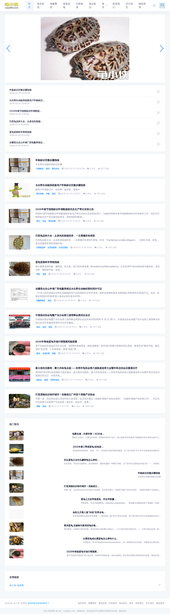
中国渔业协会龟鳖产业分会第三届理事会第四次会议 (62, 315)
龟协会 (39, 380)
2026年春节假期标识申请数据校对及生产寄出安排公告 (64, 209)
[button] (82, 79)
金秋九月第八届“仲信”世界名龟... (89, 512)
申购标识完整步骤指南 (20, 90)
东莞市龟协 (54, 380)
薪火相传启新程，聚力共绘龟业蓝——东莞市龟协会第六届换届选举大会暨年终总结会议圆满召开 (86, 368)
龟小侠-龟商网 (16, 585)
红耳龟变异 (52, 247)
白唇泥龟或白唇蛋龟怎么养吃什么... (100, 538)
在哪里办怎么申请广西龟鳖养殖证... (27, 142)
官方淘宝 (150, 603)
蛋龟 (38, 274)
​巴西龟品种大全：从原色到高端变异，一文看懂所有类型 (65, 235)
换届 (46, 380)
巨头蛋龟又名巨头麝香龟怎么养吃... (81, 460)
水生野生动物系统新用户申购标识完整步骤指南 (60, 185)
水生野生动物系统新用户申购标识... (27, 100)
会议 (44, 327)
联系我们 (139, 603)
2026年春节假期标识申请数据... (25, 111)
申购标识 (39, 169)
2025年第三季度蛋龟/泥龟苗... (88, 446)
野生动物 (39, 194)
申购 (48, 194)
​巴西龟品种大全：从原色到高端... (25, 121)
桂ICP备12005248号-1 (38, 603)
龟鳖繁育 (92, 603)
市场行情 (46, 353)
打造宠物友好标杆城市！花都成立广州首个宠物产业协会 (65, 394)
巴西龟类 (113, 603)
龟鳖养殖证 (40, 300)
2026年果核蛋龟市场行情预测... (83, 551)
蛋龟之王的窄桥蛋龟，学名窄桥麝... (98, 499)
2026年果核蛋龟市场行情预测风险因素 (56, 341)
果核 (54, 353)
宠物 (38, 406)
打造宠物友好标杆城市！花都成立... (81, 486)
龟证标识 (123, 603)
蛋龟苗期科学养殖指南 (20, 132)
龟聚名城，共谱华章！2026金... (88, 433)
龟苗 (44, 274)
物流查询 (160, 603)
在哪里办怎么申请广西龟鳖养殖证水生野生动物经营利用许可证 (68, 288)
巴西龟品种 (40, 247)
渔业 (50, 327)
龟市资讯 (82, 603)
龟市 (131, 603)
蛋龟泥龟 (102, 603)
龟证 (44, 221)
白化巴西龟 (63, 247)
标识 (48, 169)
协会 (38, 327)
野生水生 (55, 169)
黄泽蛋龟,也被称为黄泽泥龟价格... (81, 525)
